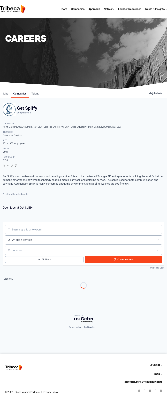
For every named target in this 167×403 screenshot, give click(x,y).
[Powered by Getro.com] (83, 319)
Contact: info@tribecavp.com (143, 382)
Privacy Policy (51, 392)
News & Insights (155, 9)
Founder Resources (129, 9)
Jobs (157, 374)
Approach (94, 9)
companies (20, 93)
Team (63, 9)
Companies (78, 9)
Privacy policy (75, 327)
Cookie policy (89, 327)
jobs (5, 93)
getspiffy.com (24, 112)
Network (109, 9)
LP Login (155, 365)
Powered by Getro (156, 268)
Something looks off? (15, 194)
